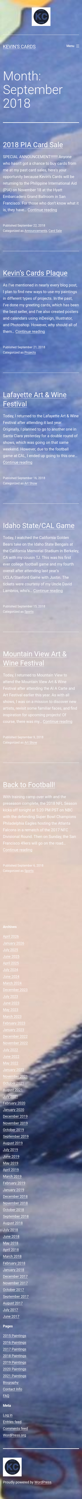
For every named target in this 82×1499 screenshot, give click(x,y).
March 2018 (12, 1256)
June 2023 (11, 1003)
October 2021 (13, 1083)
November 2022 (15, 1043)
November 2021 (15, 1076)
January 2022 (13, 1070)
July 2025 (10, 950)
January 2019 (13, 1190)
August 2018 (13, 1223)
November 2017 (15, 1283)
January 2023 (13, 1030)
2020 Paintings (14, 1369)
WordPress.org (14, 1435)
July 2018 (10, 1230)
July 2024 (10, 970)
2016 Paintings (14, 1342)
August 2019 (13, 1143)
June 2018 (11, 1236)
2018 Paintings (14, 1356)
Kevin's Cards (19, 46)
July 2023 (10, 996)
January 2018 (13, 1270)
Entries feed (12, 1422)
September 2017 (16, 1296)
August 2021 (13, 1090)
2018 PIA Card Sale (33, 145)
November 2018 (15, 1203)
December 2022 (15, 1036)
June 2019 (11, 1156)
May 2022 (10, 1063)
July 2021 (10, 1096)
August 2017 (13, 1303)
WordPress (42, 1482)
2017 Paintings (14, 1349)
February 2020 (14, 1103)
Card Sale (55, 231)
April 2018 (11, 1250)
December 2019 (15, 1116)
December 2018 (15, 1196)
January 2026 (13, 943)
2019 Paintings (14, 1362)
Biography (11, 1382)
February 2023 (14, 1023)
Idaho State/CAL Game (38, 526)
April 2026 (11, 936)
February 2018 (14, 1263)
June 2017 (11, 1316)
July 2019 (10, 1150)
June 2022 (11, 1056)
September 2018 (16, 1216)
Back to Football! (29, 785)
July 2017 (10, 1310)
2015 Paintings (14, 1336)
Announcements (35, 231)
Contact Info (12, 1389)
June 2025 (11, 956)
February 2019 (14, 1183)
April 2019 (11, 1170)
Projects (30, 352)
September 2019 (16, 1136)
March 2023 (12, 1016)
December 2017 (15, 1276)
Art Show (30, 483)
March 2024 (12, 983)
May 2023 (10, 1010)
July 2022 (10, 1050)
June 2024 (11, 976)
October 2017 (13, 1290)
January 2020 (13, 1110)
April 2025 (11, 963)
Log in (7, 1415)
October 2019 (13, 1130)
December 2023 (15, 990)
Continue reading (42, 209)
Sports (29, 611)
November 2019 (15, 1123)
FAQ (6, 1396)
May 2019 (10, 1163)
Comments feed (15, 1428)
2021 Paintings (14, 1376)
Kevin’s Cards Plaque (35, 273)
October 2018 (13, 1210)
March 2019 (12, 1176)
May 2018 (10, 1243)
